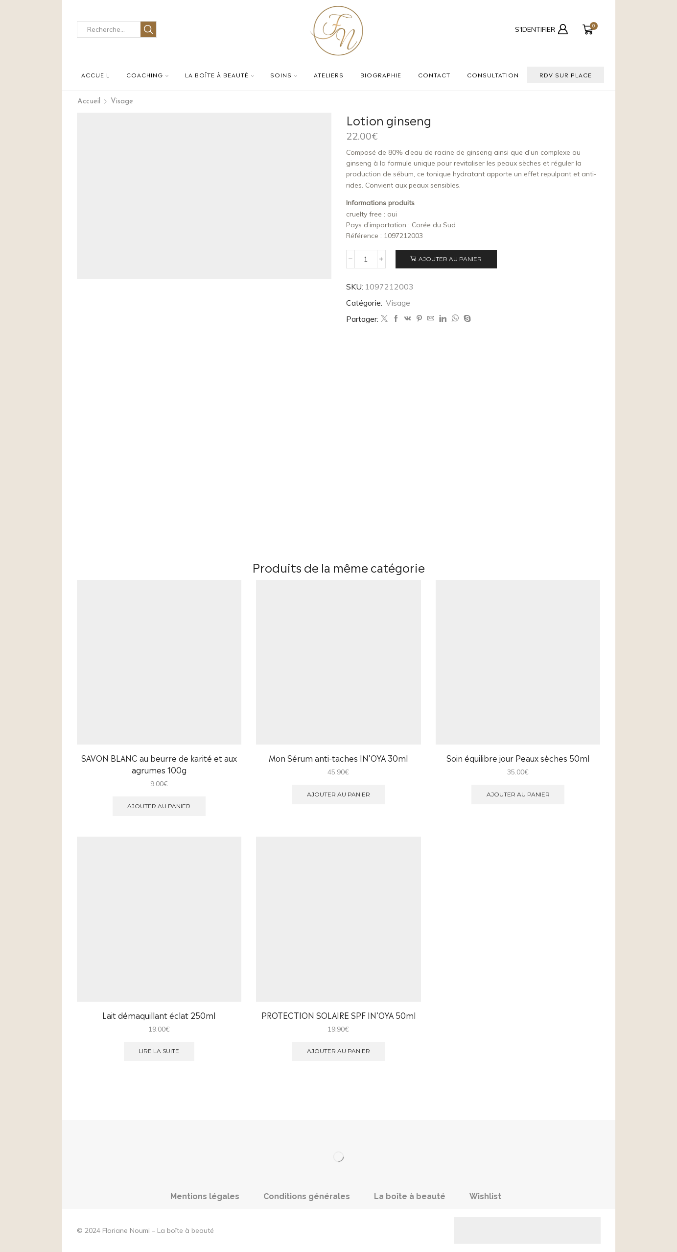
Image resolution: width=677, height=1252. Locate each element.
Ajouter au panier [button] (158, 806)
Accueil (95, 74)
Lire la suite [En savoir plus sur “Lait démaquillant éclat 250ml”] (159, 1051)
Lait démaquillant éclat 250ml (158, 1015)
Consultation (493, 74)
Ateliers (329, 74)
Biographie (380, 74)
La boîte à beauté (219, 74)
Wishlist (485, 1196)
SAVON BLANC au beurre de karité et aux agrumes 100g (159, 763)
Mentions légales (204, 1196)
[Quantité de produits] (366, 259)
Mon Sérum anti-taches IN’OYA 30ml (338, 758)
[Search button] (148, 29)
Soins (283, 74)
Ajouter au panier (450, 259)
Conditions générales (306, 1196)
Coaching (147, 74)
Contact (434, 74)
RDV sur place (565, 74)
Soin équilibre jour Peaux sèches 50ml (517, 758)
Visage (122, 101)
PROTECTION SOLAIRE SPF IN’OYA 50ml (338, 1015)
